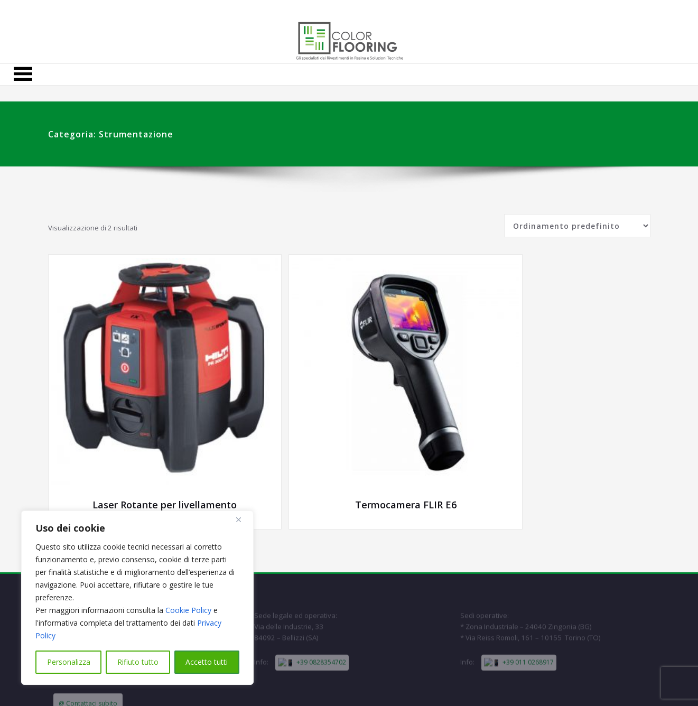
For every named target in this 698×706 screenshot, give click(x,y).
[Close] (242, 519)
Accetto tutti (206, 662)
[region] (137, 597)
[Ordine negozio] (577, 227)
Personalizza (68, 662)
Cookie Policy (188, 610)
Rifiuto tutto (138, 662)
